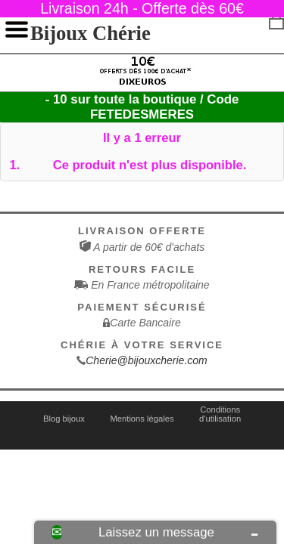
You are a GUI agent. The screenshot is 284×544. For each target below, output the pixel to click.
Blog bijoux (64, 418)
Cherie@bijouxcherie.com (147, 360)
